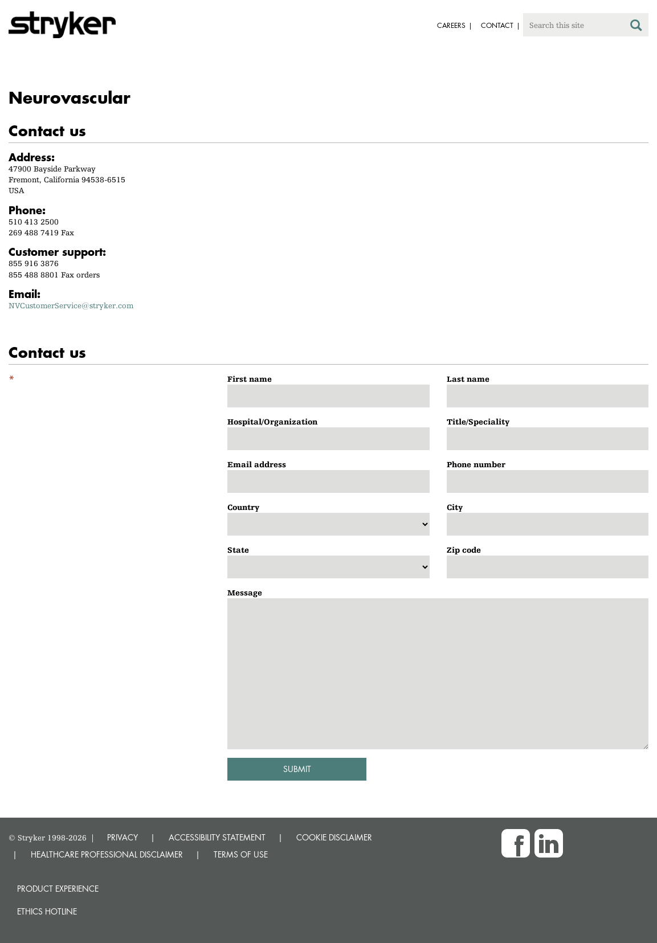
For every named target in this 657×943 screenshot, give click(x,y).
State (238, 549)
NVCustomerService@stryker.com (71, 305)
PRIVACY (122, 837)
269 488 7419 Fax (41, 232)
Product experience (58, 888)
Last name (468, 378)
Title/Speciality (478, 421)
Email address (256, 464)
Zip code (464, 549)
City (455, 507)
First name (249, 378)
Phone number (476, 464)
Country (243, 507)
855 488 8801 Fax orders (54, 274)
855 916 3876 (34, 263)
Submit (297, 769)
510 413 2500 (34, 221)
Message (244, 592)
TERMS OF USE (241, 854)
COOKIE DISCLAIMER (334, 837)
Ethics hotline (47, 911)
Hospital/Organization (272, 421)
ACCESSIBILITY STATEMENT (217, 837)
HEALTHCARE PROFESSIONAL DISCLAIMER (107, 854)
